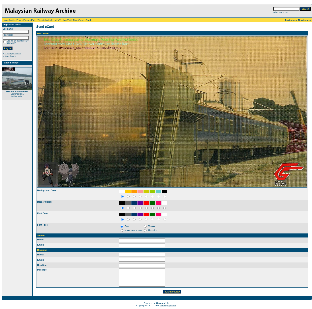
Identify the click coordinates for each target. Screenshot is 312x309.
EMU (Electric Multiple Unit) (44, 20)
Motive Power (16, 20)
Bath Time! (73, 20)
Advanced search (281, 12)
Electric (27, 20)
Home (6, 20)
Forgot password (12, 53)
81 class (63, 20)
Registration (10, 56)
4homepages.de (168, 305)
